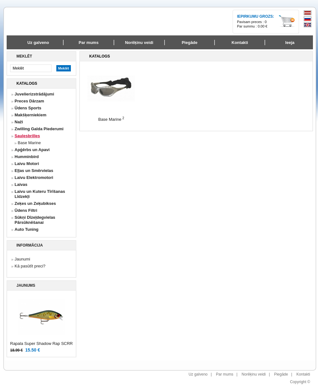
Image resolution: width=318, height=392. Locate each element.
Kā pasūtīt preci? (30, 266)
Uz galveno (38, 42)
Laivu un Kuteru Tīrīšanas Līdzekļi (40, 194)
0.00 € (262, 26)
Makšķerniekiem (30, 115)
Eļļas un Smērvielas (34, 170)
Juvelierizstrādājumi (34, 94)
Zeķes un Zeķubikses (35, 203)
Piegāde (281, 374)
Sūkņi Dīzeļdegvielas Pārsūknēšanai (35, 220)
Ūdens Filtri (26, 210)
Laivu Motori (27, 163)
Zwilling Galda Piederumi (39, 128)
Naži (19, 121)
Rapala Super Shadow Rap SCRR (41, 343)
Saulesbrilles (27, 135)
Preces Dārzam (29, 101)
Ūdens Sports (28, 108)
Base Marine (29, 142)
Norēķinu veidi (254, 374)
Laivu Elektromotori (34, 177)
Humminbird (27, 156)
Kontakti (303, 374)
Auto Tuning (27, 229)
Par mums (224, 374)
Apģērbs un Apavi (32, 149)
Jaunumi (22, 259)
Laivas (21, 184)
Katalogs (26, 83)
